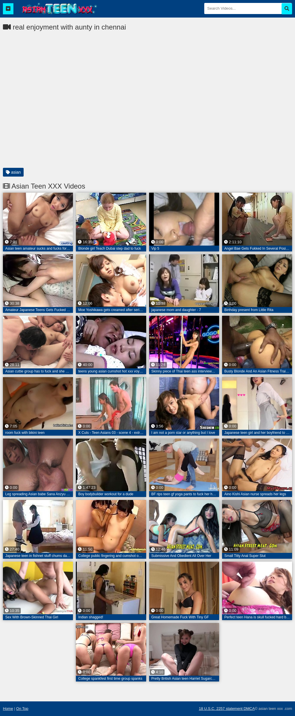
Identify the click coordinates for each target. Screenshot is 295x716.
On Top (22, 708)
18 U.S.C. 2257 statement (221, 708)
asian (13, 172)
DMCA (249, 708)
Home (8, 708)
